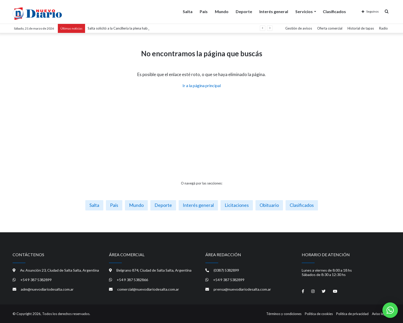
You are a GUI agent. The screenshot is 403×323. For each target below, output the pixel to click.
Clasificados (334, 11)
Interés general (273, 11)
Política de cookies (319, 314)
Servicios (304, 11)
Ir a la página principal (201, 85)
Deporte (244, 11)
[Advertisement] (201, 135)
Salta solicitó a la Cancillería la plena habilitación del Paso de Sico (136, 28)
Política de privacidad (352, 314)
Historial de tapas (360, 28)
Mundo (221, 11)
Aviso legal (380, 314)
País (204, 11)
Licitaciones (237, 205)
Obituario (269, 205)
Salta (188, 11)
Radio (383, 28)
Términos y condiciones (283, 314)
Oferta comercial (329, 28)
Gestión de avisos (298, 28)
